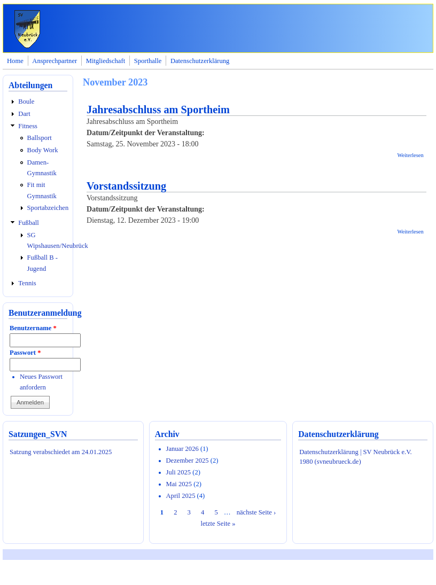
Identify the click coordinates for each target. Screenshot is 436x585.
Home (15, 61)
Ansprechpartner (54, 61)
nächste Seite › (256, 512)
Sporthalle (148, 61)
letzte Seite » (217, 523)
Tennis (27, 283)
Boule (26, 101)
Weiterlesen (410, 155)
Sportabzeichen (48, 208)
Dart (24, 114)
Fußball (28, 223)
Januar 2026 (182, 449)
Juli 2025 (178, 472)
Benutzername (33, 328)
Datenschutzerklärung (200, 61)
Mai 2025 (179, 484)
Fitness (27, 126)
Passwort (25, 352)
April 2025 (181, 496)
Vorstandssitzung (126, 186)
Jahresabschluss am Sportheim (158, 109)
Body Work (42, 150)
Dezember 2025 (187, 460)
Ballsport (39, 138)
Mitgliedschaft (105, 61)
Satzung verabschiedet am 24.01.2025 (61, 452)
